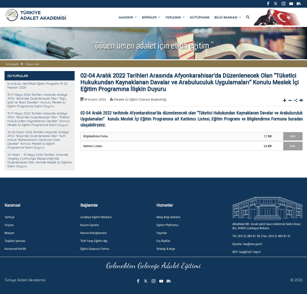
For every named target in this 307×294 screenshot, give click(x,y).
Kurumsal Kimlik (15, 249)
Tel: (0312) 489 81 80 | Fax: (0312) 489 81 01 (261, 236)
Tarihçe (9, 217)
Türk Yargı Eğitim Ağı (93, 241)
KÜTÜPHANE (200, 17)
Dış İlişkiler (163, 241)
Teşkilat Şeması (15, 241)
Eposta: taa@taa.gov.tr (247, 244)
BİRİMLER (151, 17)
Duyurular (32, 64)
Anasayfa (12, 64)
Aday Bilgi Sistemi (168, 217)
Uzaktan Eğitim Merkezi (96, 217)
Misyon (9, 233)
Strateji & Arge (165, 249)
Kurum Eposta (89, 225)
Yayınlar (161, 233)
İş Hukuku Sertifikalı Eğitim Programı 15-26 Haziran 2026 (37, 85)
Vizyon (9, 225)
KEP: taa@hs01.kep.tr (246, 252)
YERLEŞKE (175, 17)
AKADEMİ (128, 17)
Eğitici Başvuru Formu (94, 249)
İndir (292, 136)
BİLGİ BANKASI (228, 17)
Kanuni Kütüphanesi (93, 233)
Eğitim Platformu (167, 225)
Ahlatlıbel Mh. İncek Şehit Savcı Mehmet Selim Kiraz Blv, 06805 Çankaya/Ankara (266, 226)
